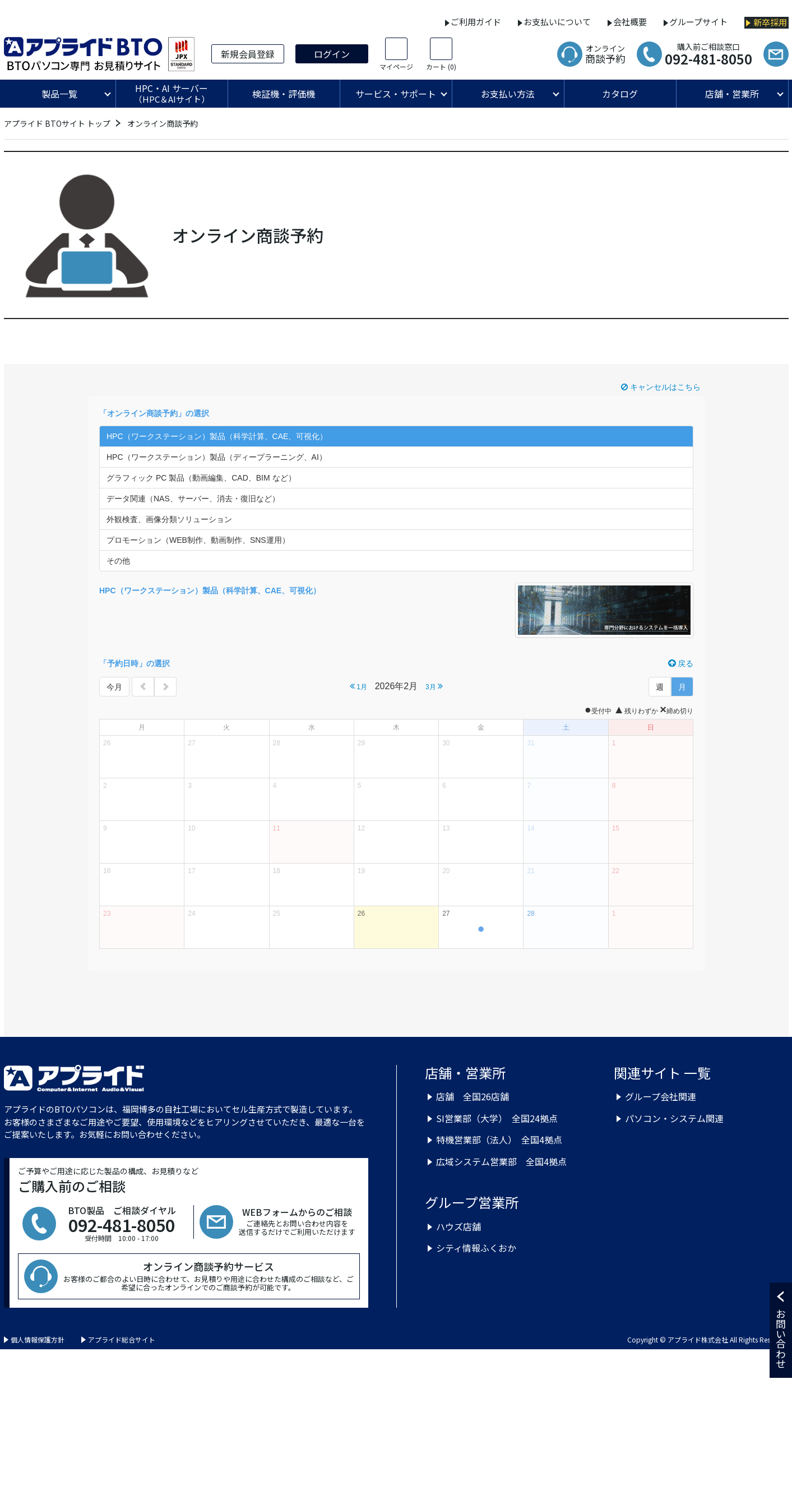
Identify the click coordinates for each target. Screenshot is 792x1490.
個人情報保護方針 (37, 1339)
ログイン (332, 54)
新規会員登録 (248, 54)
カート (441, 67)
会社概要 (630, 21)
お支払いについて (557, 21)
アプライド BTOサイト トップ (57, 123)
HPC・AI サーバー (172, 93)
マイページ (396, 67)
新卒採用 (770, 22)
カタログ (620, 93)
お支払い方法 (508, 93)
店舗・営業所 (732, 93)
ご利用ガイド (476, 21)
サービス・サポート (395, 93)
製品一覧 (59, 93)
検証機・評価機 (283, 93)
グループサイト (698, 21)
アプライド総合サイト (121, 1339)
